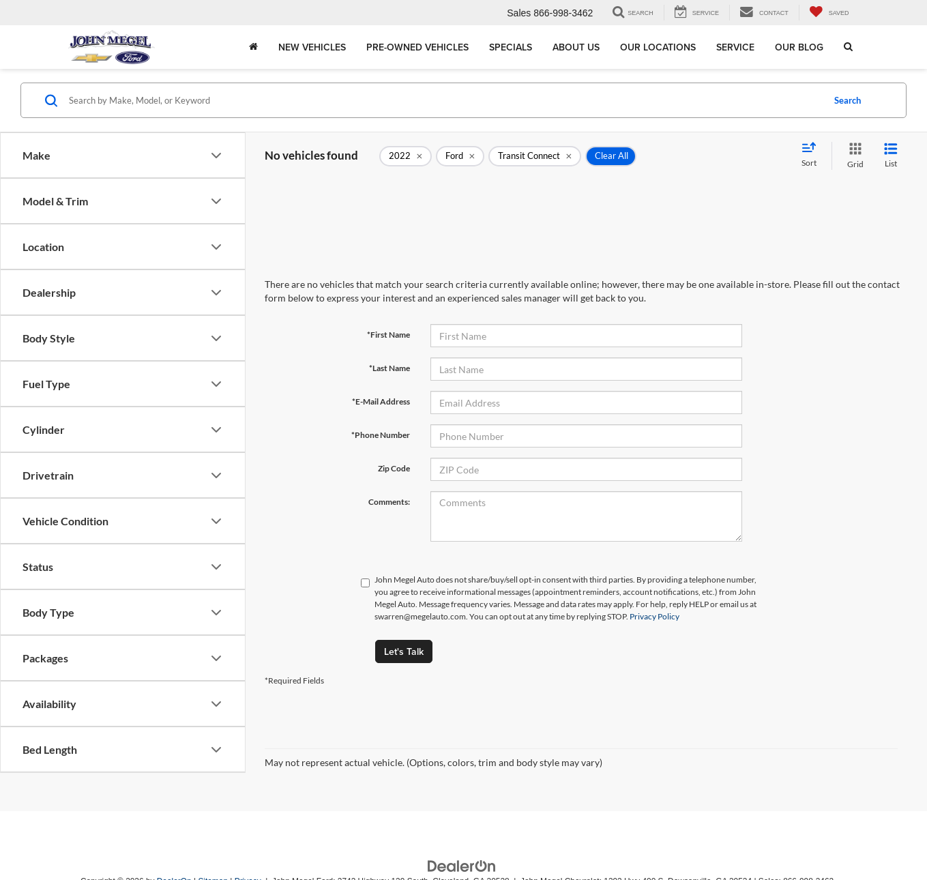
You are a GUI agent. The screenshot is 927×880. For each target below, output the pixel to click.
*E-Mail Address (381, 401)
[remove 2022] (405, 156)
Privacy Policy (654, 616)
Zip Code (394, 468)
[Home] (253, 47)
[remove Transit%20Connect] (534, 156)
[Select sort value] (813, 155)
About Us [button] (576, 47)
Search (847, 100)
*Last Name (389, 368)
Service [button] (735, 47)
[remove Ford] (460, 156)
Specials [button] (510, 47)
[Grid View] (853, 156)
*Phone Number (380, 435)
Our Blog (799, 47)
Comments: (389, 502)
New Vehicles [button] (312, 47)
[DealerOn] (462, 865)
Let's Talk (404, 651)
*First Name (388, 334)
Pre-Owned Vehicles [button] (417, 47)
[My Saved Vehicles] (829, 12)
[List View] (891, 156)
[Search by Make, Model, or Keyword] (444, 100)
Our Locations (658, 47)
